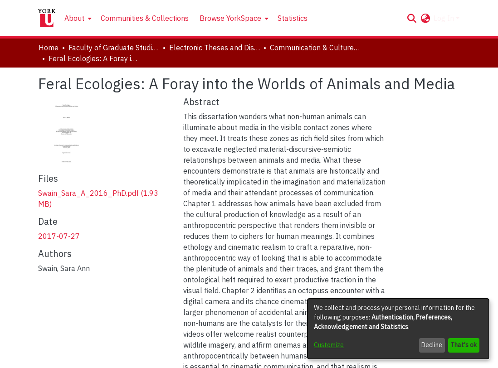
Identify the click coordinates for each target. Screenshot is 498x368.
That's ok (463, 345)
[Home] (46, 18)
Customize (329, 345)
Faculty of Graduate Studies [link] (113, 47)
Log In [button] (445, 18)
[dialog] (398, 329)
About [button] (74, 18)
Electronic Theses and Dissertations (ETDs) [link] (214, 47)
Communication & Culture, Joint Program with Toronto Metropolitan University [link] (315, 47)
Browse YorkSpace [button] (230, 18)
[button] (411, 18)
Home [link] (49, 47)
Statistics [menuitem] (293, 18)
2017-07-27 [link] (59, 236)
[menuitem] (77, 18)
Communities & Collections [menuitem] (145, 18)
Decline (431, 345)
